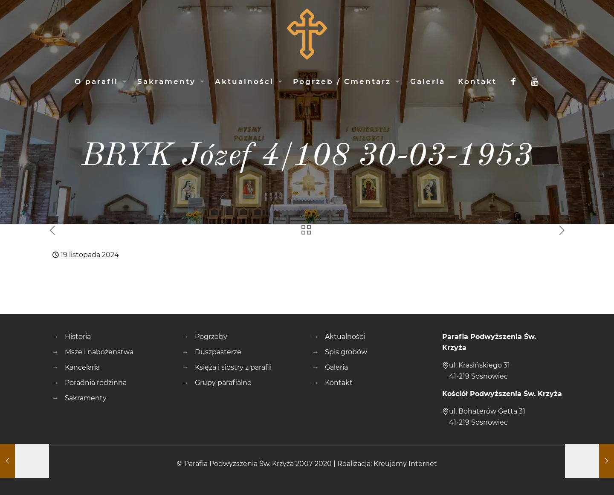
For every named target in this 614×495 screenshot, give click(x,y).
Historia (78, 337)
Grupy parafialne (223, 383)
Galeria (336, 367)
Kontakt (339, 383)
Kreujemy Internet (405, 464)
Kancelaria (82, 367)
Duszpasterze (218, 352)
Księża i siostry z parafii (233, 367)
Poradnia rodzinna (96, 383)
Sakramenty (86, 398)
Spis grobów (346, 352)
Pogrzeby (211, 337)
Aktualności (345, 337)
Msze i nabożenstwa (99, 352)
